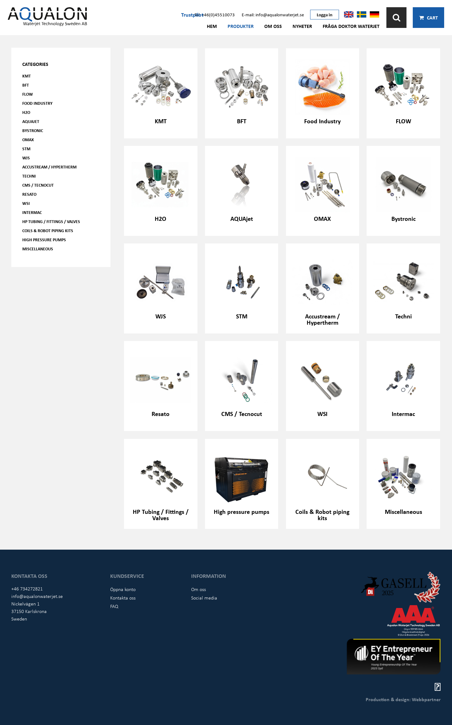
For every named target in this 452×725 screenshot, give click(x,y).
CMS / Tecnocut (38, 185)
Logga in (324, 14)
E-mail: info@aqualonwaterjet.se (273, 14)
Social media (204, 597)
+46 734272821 (27, 588)
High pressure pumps (44, 240)
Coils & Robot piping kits (47, 230)
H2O (26, 112)
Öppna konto (123, 589)
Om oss (273, 26)
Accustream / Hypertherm (49, 167)
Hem (212, 26)
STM (26, 149)
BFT (25, 85)
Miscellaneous (37, 249)
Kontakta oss (123, 597)
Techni (29, 176)
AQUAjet (30, 121)
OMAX (28, 139)
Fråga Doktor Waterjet (351, 26)
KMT (26, 76)
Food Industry (37, 103)
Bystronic (32, 130)
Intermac (32, 212)
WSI (26, 203)
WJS (26, 158)
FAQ (114, 606)
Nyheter (302, 26)
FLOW (27, 94)
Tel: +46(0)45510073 (215, 14)
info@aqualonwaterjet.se (37, 596)
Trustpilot (192, 14)
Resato (29, 194)
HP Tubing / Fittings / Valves (51, 221)
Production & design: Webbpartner (403, 699)
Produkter (241, 26)
